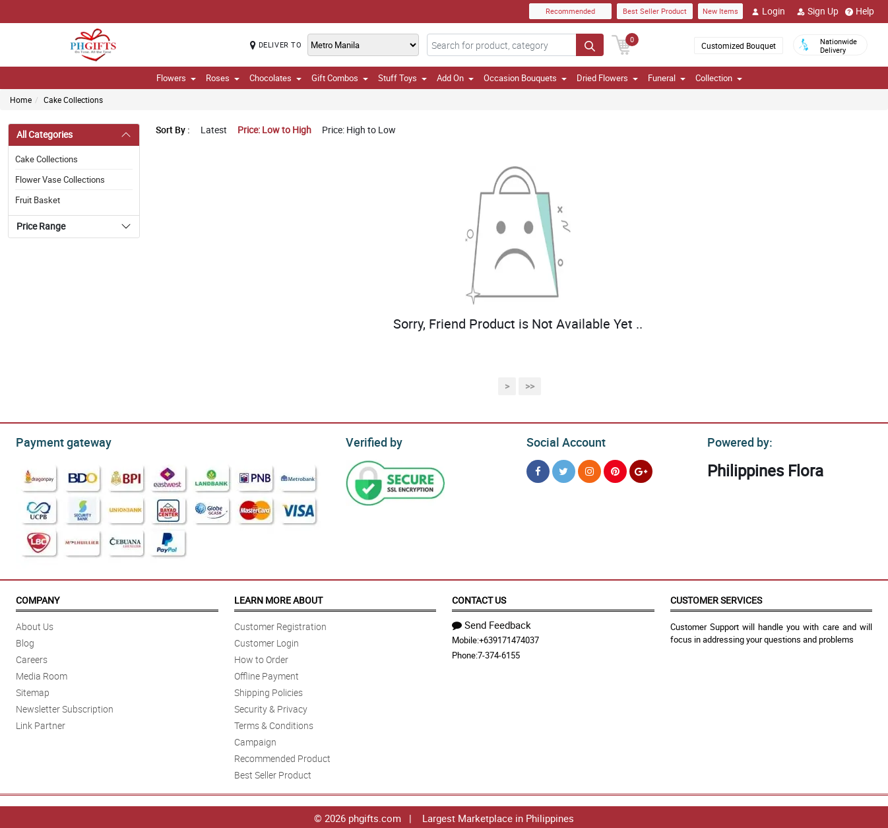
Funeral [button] (666, 78)
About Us (34, 624)
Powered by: (737, 440)
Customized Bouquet (738, 45)
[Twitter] (563, 469)
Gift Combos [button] (339, 78)
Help (859, 11)
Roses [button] (222, 78)
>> (529, 386)
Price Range (40, 226)
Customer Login (266, 641)
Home (21, 99)
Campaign (255, 740)
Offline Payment (266, 674)
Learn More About (278, 598)
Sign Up (818, 11)
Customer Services (716, 598)
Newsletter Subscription (64, 707)
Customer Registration (280, 624)
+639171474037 (509, 638)
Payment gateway (58, 440)
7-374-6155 (499, 653)
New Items (720, 11)
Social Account (562, 440)
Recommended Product (282, 756)
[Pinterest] (615, 469)
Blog (25, 641)
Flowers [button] (176, 78)
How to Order (261, 657)
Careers (32, 657)
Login (768, 11)
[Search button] (590, 45)
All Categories (44, 134)
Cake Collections (73, 99)
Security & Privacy (270, 707)
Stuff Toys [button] (402, 78)
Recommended (570, 11)
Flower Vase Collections (60, 179)
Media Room (41, 674)
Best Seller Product (655, 11)
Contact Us (479, 598)
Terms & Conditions (273, 723)
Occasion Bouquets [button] (525, 78)
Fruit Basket (37, 200)
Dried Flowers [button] (607, 78)
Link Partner (40, 723)
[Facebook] (538, 469)
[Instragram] (589, 469)
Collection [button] (718, 78)
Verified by (372, 440)
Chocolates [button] (275, 78)
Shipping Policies (268, 690)
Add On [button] (455, 78)
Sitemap (32, 690)
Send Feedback (491, 622)
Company (37, 598)
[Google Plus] (640, 469)
